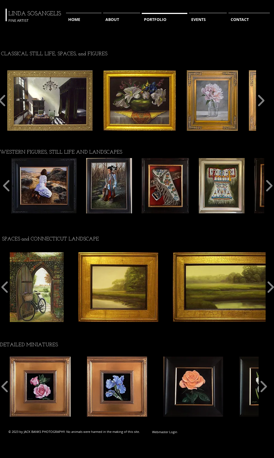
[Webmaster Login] (164, 432)
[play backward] (6, 185)
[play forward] (261, 100)
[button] (50, 100)
